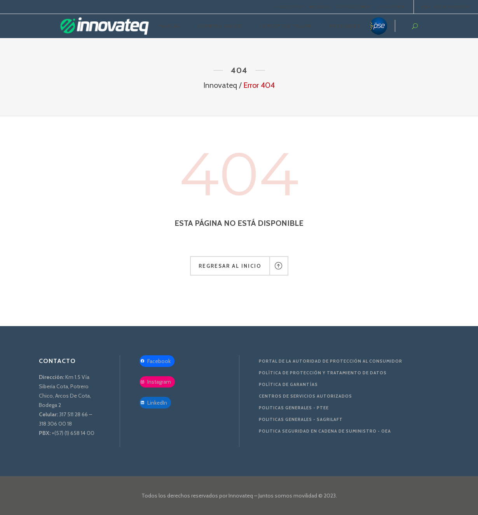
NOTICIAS (320, 6)
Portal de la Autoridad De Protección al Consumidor (330, 361)
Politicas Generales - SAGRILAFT (301, 419)
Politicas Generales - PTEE (294, 407)
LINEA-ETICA (391, 6)
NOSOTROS (289, 6)
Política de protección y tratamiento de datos (323, 372)
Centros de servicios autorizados (305, 396)
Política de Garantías (288, 384)
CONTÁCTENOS (354, 6)
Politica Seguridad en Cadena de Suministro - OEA (325, 431)
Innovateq (220, 85)
